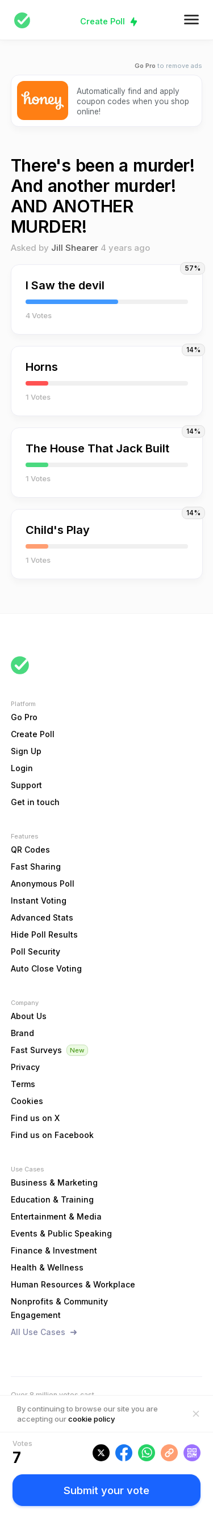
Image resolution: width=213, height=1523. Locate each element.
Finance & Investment (54, 1250)
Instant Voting (38, 900)
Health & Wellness (47, 1267)
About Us (29, 1016)
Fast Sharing (36, 866)
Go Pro (24, 717)
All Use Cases (38, 1332)
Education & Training (52, 1199)
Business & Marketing (54, 1182)
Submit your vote (106, 1490)
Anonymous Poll (42, 883)
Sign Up (26, 751)
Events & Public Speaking (61, 1233)
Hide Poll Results (44, 934)
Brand (22, 1033)
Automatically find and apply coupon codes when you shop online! (133, 101)
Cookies (27, 1101)
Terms (23, 1084)
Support (26, 785)
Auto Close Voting (46, 968)
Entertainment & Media (56, 1216)
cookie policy (91, 1418)
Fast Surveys (36, 1050)
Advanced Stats (42, 917)
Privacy (25, 1067)
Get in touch (35, 802)
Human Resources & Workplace (73, 1284)
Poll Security (35, 951)
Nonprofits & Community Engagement (59, 1308)
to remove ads (168, 66)
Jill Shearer (74, 247)
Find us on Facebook (52, 1135)
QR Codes (30, 849)
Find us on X (35, 1118)
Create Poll (102, 21)
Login (22, 768)
